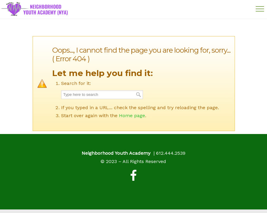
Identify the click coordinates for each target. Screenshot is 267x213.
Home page (132, 115)
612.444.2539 (170, 153)
